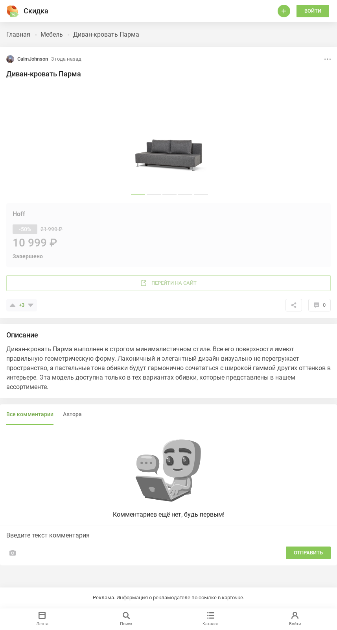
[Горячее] (12, 11)
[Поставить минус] (31, 305)
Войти (312, 11)
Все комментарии (29, 414)
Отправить (308, 553)
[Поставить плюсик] (13, 305)
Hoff (19, 214)
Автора (72, 414)
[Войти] (284, 11)
